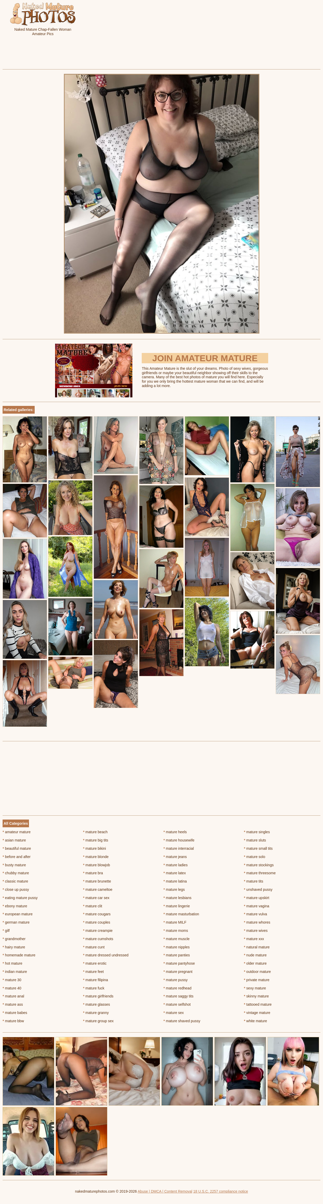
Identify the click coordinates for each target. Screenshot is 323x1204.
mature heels (175, 832)
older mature (255, 963)
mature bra (93, 873)
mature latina (175, 881)
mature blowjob (96, 865)
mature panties (176, 955)
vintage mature (257, 1013)
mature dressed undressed (106, 955)
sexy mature (255, 988)
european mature (18, 914)
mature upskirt (256, 898)
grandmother (14, 939)
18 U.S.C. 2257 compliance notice (220, 1191)
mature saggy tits (178, 996)
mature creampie (97, 930)
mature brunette (97, 881)
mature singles (257, 832)
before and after (17, 857)
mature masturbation (181, 914)
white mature (255, 1021)
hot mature (12, 963)
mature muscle (176, 939)
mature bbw (13, 1021)
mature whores (257, 922)
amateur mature (17, 832)
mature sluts (255, 840)
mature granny (96, 1013)
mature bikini (94, 848)
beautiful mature (17, 848)
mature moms (175, 930)
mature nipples (176, 947)
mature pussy (175, 980)
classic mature (15, 881)
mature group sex (98, 1021)
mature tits (253, 881)
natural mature (257, 947)
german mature (16, 922)
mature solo (254, 857)
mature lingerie (176, 906)
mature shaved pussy (181, 1021)
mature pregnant (177, 972)
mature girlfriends (98, 996)
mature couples (96, 922)
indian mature (15, 972)
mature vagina (256, 906)
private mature (256, 980)
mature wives (256, 930)
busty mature (14, 865)
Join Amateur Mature (205, 358)
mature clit (92, 906)
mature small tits (258, 848)
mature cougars (97, 914)
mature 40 (12, 988)
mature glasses (96, 1004)
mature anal (13, 996)
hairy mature (14, 947)
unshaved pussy (258, 889)
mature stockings (259, 865)
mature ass (13, 1004)
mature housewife (178, 840)
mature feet (93, 972)
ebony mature (15, 906)
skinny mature (256, 996)
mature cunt (93, 947)
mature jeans (175, 857)
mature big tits (95, 840)
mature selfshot (177, 1004)
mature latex (174, 873)
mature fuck (93, 988)
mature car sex (96, 898)
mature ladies (175, 865)
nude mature (255, 955)
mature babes (15, 1013)
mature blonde (96, 857)
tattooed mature (258, 1004)
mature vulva (255, 914)
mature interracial (178, 848)
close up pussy (16, 889)
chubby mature (16, 873)
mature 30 (12, 980)
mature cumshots (98, 939)
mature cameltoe (97, 889)
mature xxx (254, 939)
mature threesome (260, 873)
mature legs (174, 889)
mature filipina (95, 980)
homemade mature (19, 955)
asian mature (14, 840)
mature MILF (174, 922)
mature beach (95, 832)
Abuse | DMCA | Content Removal (165, 1191)
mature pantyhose (179, 963)
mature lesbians (177, 898)
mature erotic (95, 963)
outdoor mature (257, 972)
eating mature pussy (20, 898)
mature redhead (177, 988)
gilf (6, 930)
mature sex (173, 1013)
